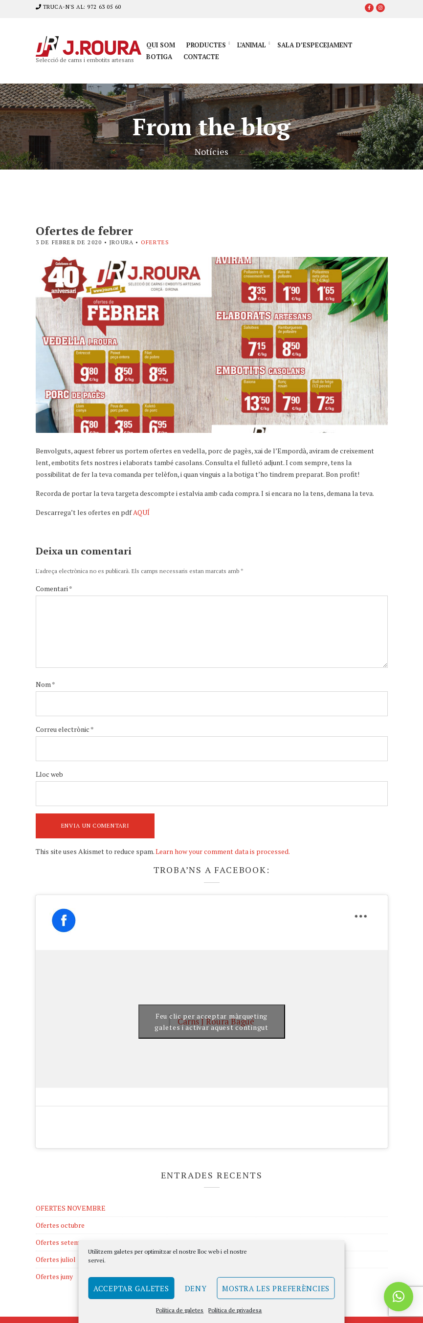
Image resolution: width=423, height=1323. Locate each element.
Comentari (54, 588)
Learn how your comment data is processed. (223, 851)
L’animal (251, 45)
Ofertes (155, 242)
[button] (398, 1296)
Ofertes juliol (56, 1259)
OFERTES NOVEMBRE (71, 1208)
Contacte (201, 56)
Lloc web (49, 774)
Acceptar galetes (131, 1288)
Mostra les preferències (276, 1288)
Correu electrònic (65, 729)
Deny (196, 1288)
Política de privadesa (235, 1310)
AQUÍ (141, 512)
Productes (206, 45)
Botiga (159, 56)
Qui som (160, 45)
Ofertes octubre (60, 1225)
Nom (45, 684)
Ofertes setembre (63, 1242)
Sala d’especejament (315, 45)
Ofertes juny (54, 1276)
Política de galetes (179, 1310)
